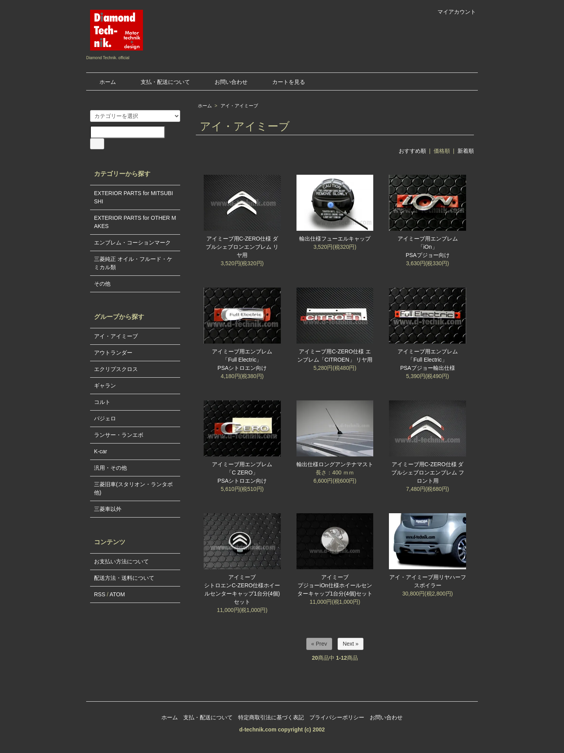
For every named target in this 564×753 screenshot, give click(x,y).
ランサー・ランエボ (118, 435)
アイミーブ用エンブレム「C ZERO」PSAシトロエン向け (242, 472)
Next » (350, 644)
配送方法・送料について (124, 578)
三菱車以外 (107, 509)
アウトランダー (113, 352)
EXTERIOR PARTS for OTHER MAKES (135, 222)
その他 (102, 284)
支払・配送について (159, 82)
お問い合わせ (225, 82)
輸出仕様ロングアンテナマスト (334, 464)
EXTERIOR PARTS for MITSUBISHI (133, 197)
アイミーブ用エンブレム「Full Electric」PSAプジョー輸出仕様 (428, 359)
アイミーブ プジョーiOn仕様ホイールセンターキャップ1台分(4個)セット (335, 585)
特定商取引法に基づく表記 (271, 717)
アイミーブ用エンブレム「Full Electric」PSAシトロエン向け (242, 359)
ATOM (117, 594)
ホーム (102, 82)
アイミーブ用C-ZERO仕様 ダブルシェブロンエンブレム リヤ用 (242, 246)
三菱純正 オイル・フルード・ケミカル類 (133, 263)
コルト (102, 402)
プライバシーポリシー (336, 717)
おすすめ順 (412, 151)
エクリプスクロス (116, 369)
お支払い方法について (121, 561)
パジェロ (105, 418)
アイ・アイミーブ (239, 106)
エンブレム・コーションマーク (132, 242)
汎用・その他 (110, 468)
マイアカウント (452, 12)
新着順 (465, 151)
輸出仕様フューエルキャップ (335, 238)
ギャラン (105, 385)
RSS (99, 594)
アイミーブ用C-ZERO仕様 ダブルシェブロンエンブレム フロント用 (427, 472)
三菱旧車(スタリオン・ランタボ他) (133, 488)
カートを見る (283, 82)
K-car (100, 451)
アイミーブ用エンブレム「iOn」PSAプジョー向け (428, 246)
